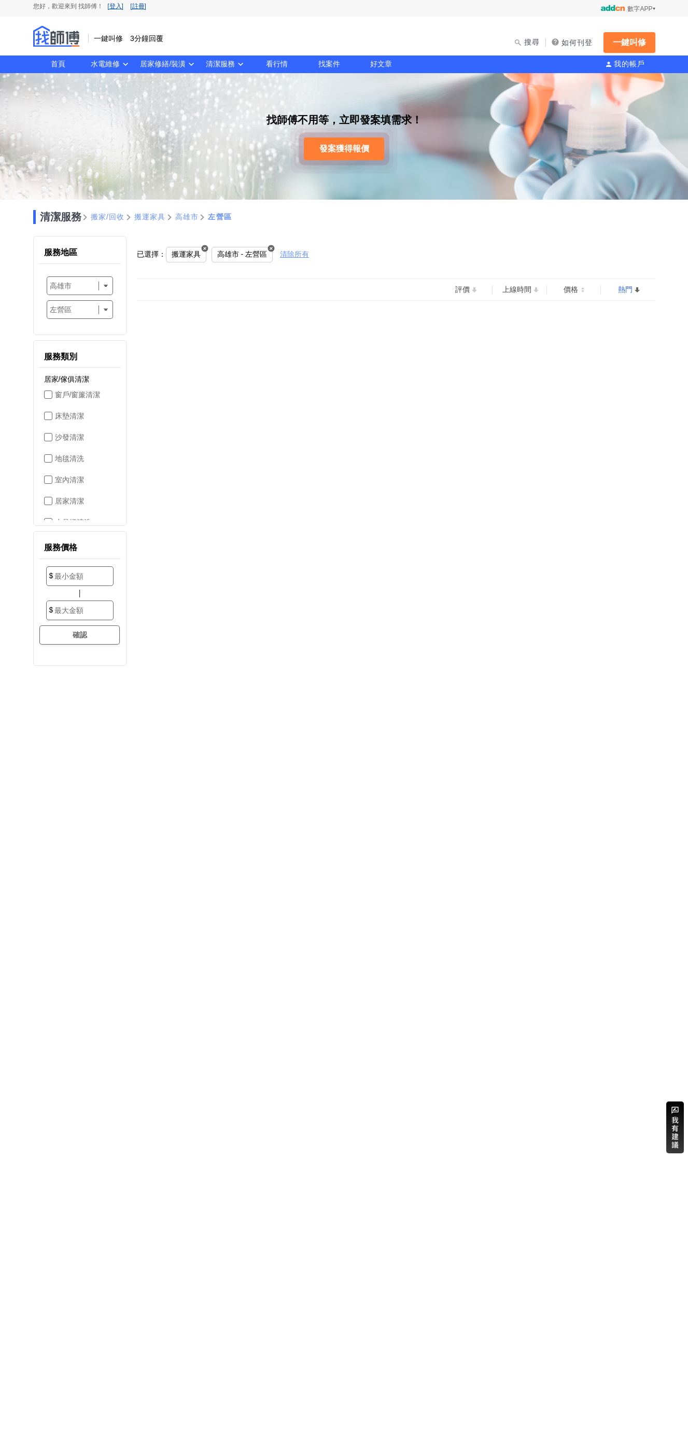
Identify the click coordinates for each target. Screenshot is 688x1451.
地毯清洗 (69, 458)
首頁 (58, 64)
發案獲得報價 (344, 148)
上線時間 (516, 289)
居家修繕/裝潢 (163, 64)
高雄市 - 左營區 (242, 254)
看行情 (277, 64)
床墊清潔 (69, 416)
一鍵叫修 (629, 42)
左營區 (220, 217)
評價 (462, 289)
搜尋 (532, 42)
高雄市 (187, 217)
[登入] (115, 6)
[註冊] (138, 6)
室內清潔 (69, 480)
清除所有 (294, 254)
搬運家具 (150, 217)
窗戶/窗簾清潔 (78, 394)
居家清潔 (69, 501)
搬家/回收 (108, 217)
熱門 (625, 289)
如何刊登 (577, 42)
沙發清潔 (69, 437)
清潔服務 (220, 64)
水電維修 (105, 64)
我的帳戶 (629, 64)
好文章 (381, 64)
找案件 (329, 64)
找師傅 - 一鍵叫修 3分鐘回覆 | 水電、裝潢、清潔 (56, 36)
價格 (571, 289)
